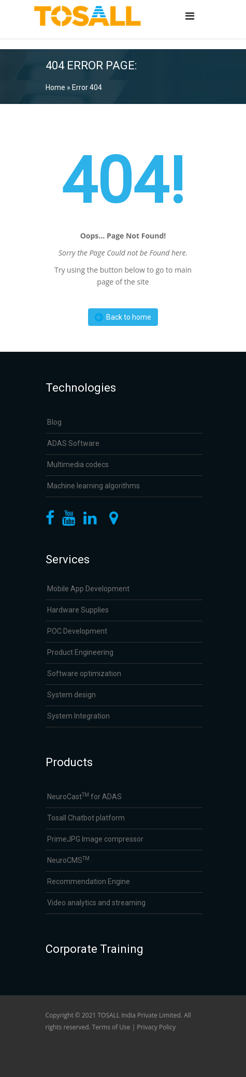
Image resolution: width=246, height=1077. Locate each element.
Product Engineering (80, 652)
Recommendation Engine (88, 881)
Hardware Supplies (78, 610)
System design (71, 695)
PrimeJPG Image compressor (95, 839)
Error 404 (87, 87)
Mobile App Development (88, 589)
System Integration (78, 716)
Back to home (123, 317)
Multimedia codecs (78, 464)
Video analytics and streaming (96, 903)
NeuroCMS (68, 860)
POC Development (77, 631)
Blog (54, 422)
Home (55, 87)
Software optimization (84, 673)
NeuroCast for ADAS (84, 796)
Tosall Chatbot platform (86, 818)
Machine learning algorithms (93, 486)
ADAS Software (73, 443)
